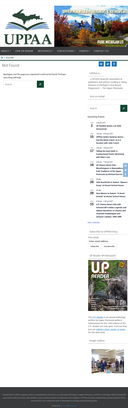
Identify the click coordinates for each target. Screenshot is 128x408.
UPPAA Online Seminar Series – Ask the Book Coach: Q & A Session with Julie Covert (110, 140)
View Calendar (93, 222)
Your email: (93, 237)
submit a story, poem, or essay (110, 329)
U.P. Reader (98, 317)
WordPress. (72, 406)
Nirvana (63, 406)
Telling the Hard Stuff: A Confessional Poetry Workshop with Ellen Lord (110, 154)
